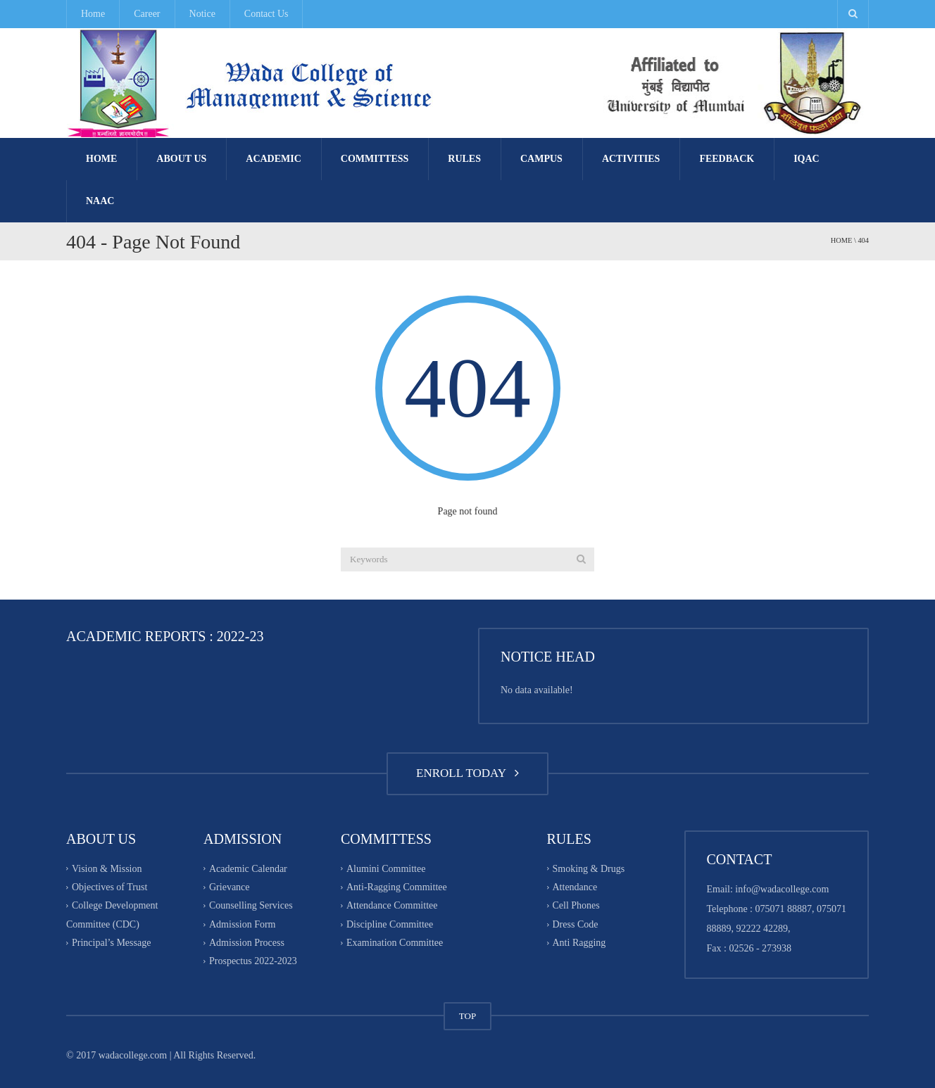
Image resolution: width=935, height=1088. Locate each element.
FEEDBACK (726, 158)
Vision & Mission (107, 869)
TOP (467, 1016)
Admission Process (246, 942)
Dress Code (575, 924)
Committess (374, 158)
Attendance (575, 887)
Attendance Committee (391, 906)
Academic (273, 158)
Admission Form (242, 924)
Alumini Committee (385, 869)
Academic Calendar (248, 869)
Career (147, 13)
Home (93, 13)
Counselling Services (251, 906)
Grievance (229, 887)
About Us (181, 158)
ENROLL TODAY (467, 773)
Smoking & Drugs (589, 869)
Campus (541, 158)
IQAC (806, 158)
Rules (464, 158)
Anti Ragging (579, 942)
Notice (202, 13)
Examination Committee (394, 942)
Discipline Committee (389, 924)
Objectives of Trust (109, 887)
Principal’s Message (111, 942)
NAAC (100, 201)
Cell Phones (576, 906)
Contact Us (266, 13)
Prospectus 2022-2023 (253, 961)
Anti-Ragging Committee (396, 887)
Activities (631, 158)
